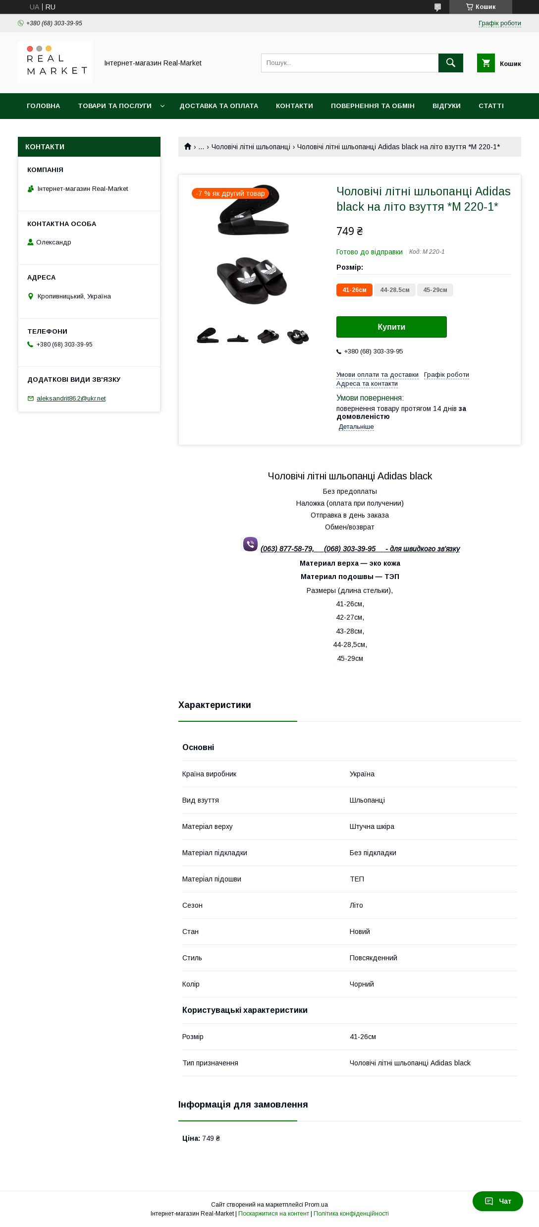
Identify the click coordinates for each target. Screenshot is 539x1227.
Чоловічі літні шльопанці (251, 147)
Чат (498, 1201)
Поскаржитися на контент (273, 1213)
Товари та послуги (115, 106)
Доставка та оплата (218, 106)
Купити (392, 327)
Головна (43, 106)
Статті (491, 106)
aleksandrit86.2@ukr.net (71, 398)
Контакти (294, 106)
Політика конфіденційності (351, 1213)
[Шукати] (450, 63)
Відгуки (446, 106)
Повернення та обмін (373, 106)
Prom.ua (316, 1204)
